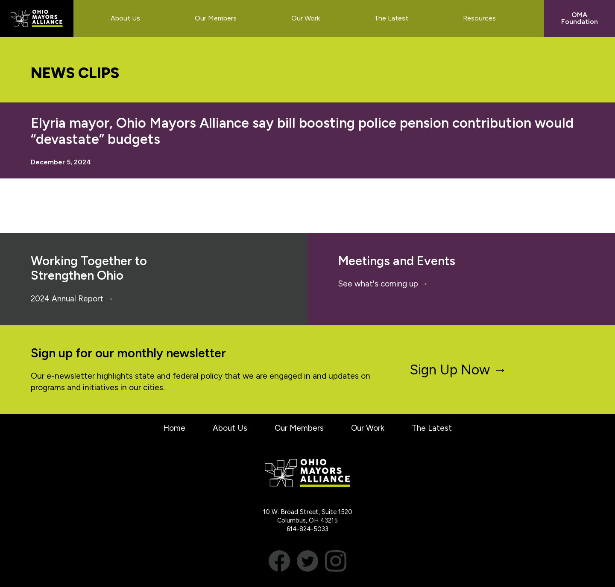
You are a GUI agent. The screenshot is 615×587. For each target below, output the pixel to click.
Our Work (368, 428)
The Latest (433, 428)
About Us (228, 428)
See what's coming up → (384, 284)
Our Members (299, 428)
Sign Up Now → (458, 370)
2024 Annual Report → (73, 299)
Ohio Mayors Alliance (36, 18)
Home (172, 428)
